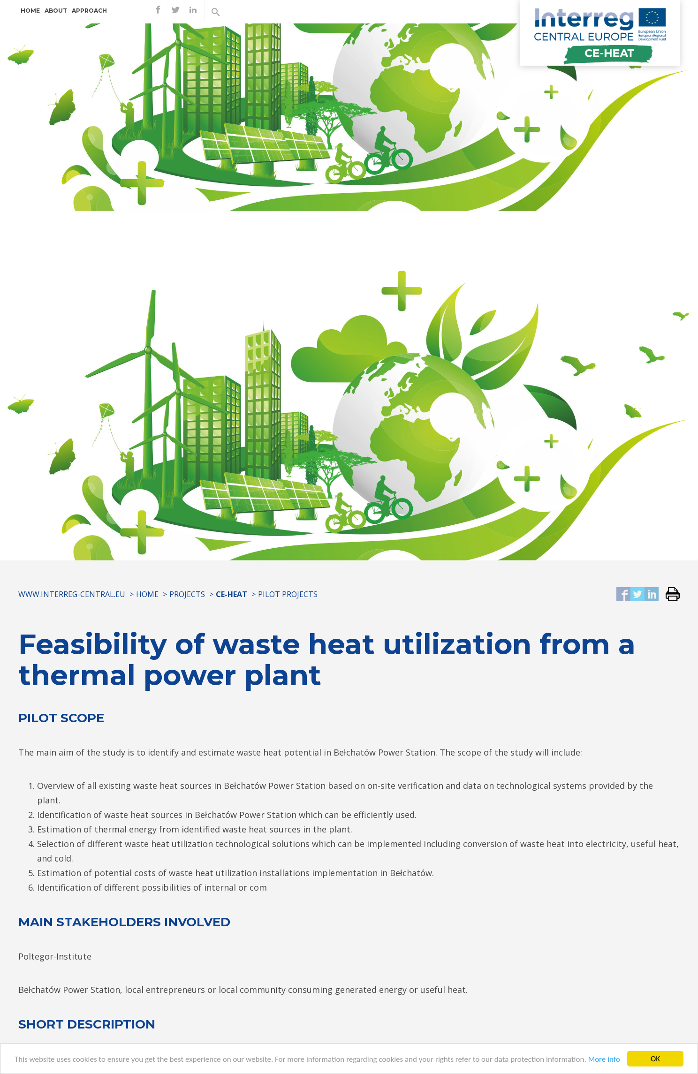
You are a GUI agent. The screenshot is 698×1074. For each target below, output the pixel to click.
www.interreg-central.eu (71, 594)
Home (30, 10)
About (56, 10)
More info (604, 1060)
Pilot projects (288, 594)
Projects (187, 594)
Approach (89, 10)
